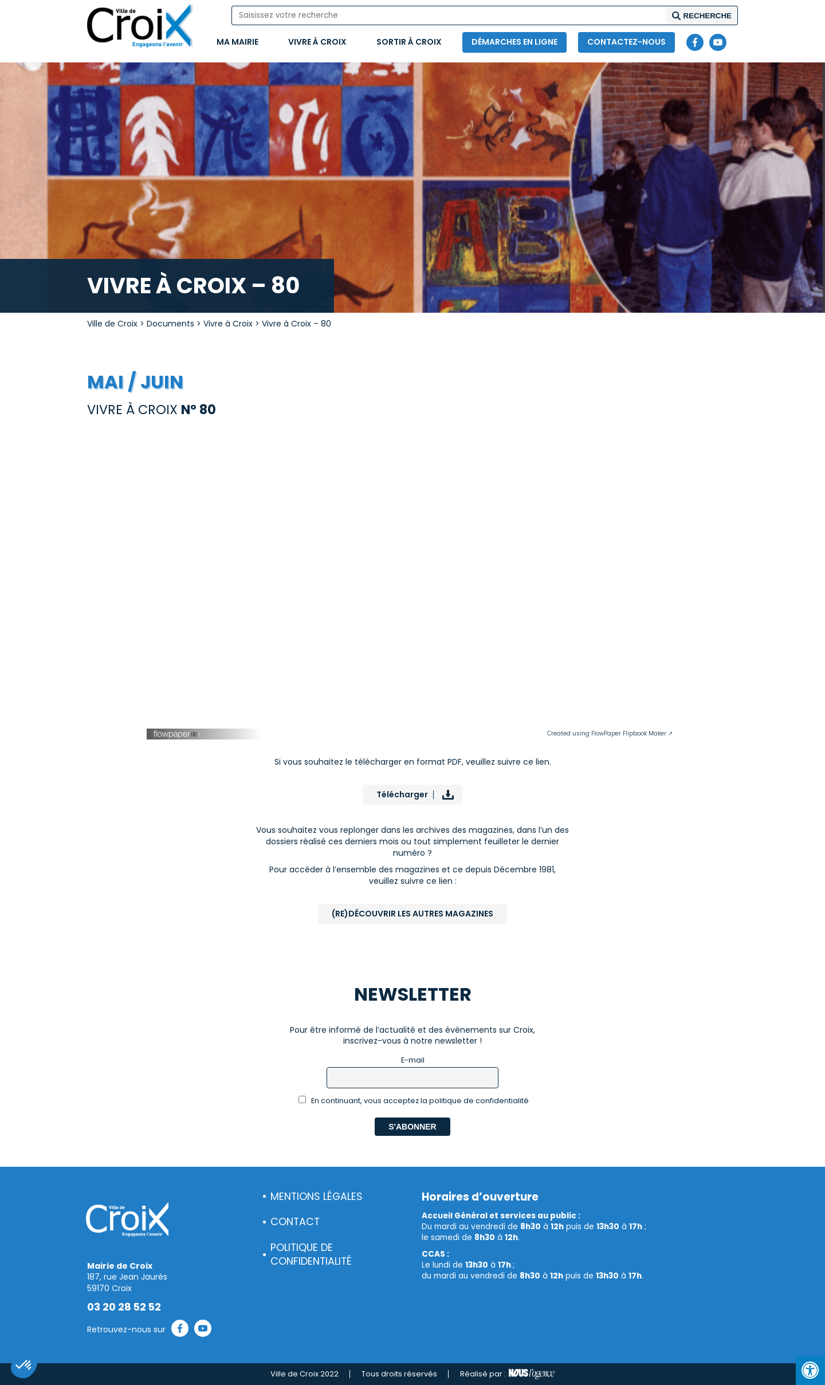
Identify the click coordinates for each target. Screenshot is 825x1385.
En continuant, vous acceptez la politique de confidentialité (413, 1100)
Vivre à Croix (317, 42)
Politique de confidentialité (311, 1255)
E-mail (413, 1060)
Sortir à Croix (409, 42)
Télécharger (402, 794)
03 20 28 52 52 (124, 1307)
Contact (295, 1222)
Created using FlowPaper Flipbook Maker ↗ (610, 733)
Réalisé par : (507, 1374)
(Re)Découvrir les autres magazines (412, 913)
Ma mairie (237, 42)
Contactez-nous (626, 42)
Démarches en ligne (514, 42)
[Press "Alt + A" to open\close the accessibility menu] (810, 1370)
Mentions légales (316, 1196)
